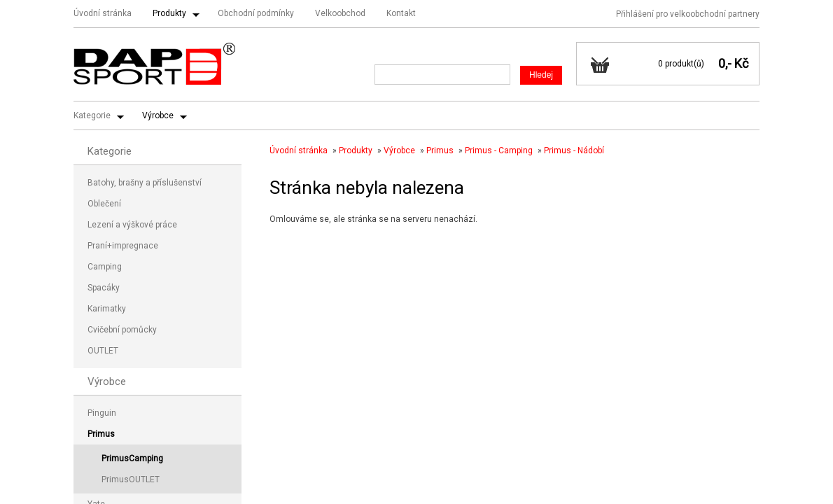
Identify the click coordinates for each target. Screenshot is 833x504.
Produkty (169, 13)
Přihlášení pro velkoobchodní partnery (688, 14)
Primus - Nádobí (574, 150)
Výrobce (158, 115)
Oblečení (104, 204)
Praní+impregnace (123, 246)
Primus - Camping (499, 150)
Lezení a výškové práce (132, 225)
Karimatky (107, 309)
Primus (440, 150)
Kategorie (92, 115)
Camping (105, 267)
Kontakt (401, 13)
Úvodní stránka (103, 13)
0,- (725, 63)
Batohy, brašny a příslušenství (145, 183)
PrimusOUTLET (131, 479)
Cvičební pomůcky (122, 330)
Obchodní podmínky (256, 13)
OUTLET (103, 351)
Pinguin (102, 413)
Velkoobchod (340, 13)
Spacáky (104, 288)
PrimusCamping (132, 458)
